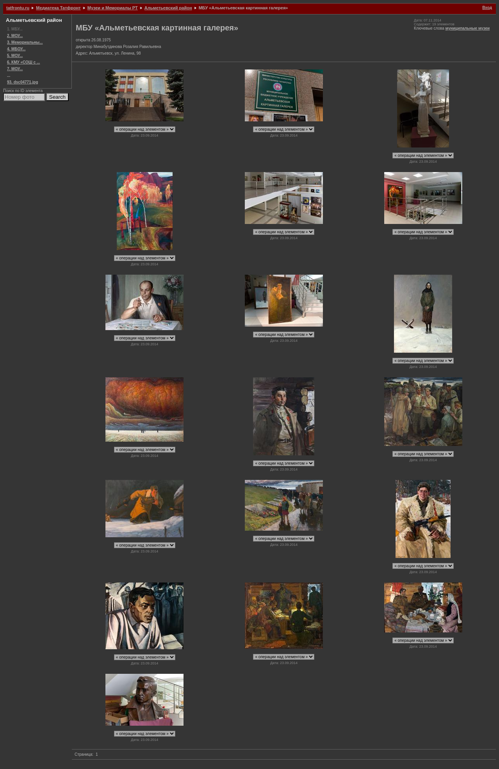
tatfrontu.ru (17, 7)
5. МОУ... (15, 55)
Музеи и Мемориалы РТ (112, 7)
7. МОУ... (15, 69)
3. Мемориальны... (25, 42)
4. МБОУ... (16, 49)
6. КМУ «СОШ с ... (23, 62)
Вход (487, 7)
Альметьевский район (168, 7)
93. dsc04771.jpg (22, 82)
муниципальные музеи (468, 28)
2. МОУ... (15, 36)
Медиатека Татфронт (58, 7)
